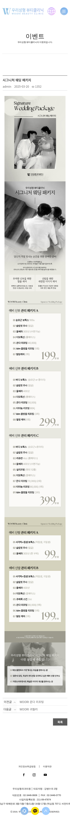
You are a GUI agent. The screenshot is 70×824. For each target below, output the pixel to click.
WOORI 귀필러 (29, 709)
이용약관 (47, 766)
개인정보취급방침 (27, 766)
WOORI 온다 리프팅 (32, 702)
